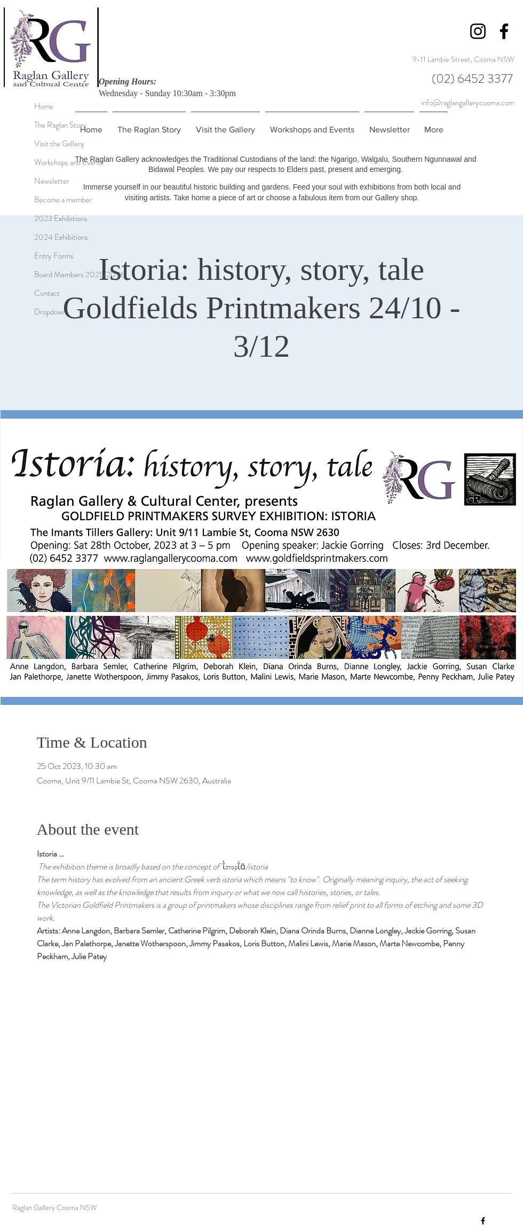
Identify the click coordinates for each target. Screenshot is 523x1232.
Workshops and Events (45, 162)
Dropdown (45, 312)
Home (43, 106)
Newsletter (45, 181)
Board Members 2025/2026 (45, 274)
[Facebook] (504, 31)
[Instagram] (477, 31)
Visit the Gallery (45, 144)
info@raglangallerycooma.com (467, 102)
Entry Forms (45, 256)
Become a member (45, 200)
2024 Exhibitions (45, 237)
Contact (45, 293)
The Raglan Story (45, 125)
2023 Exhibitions (45, 218)
